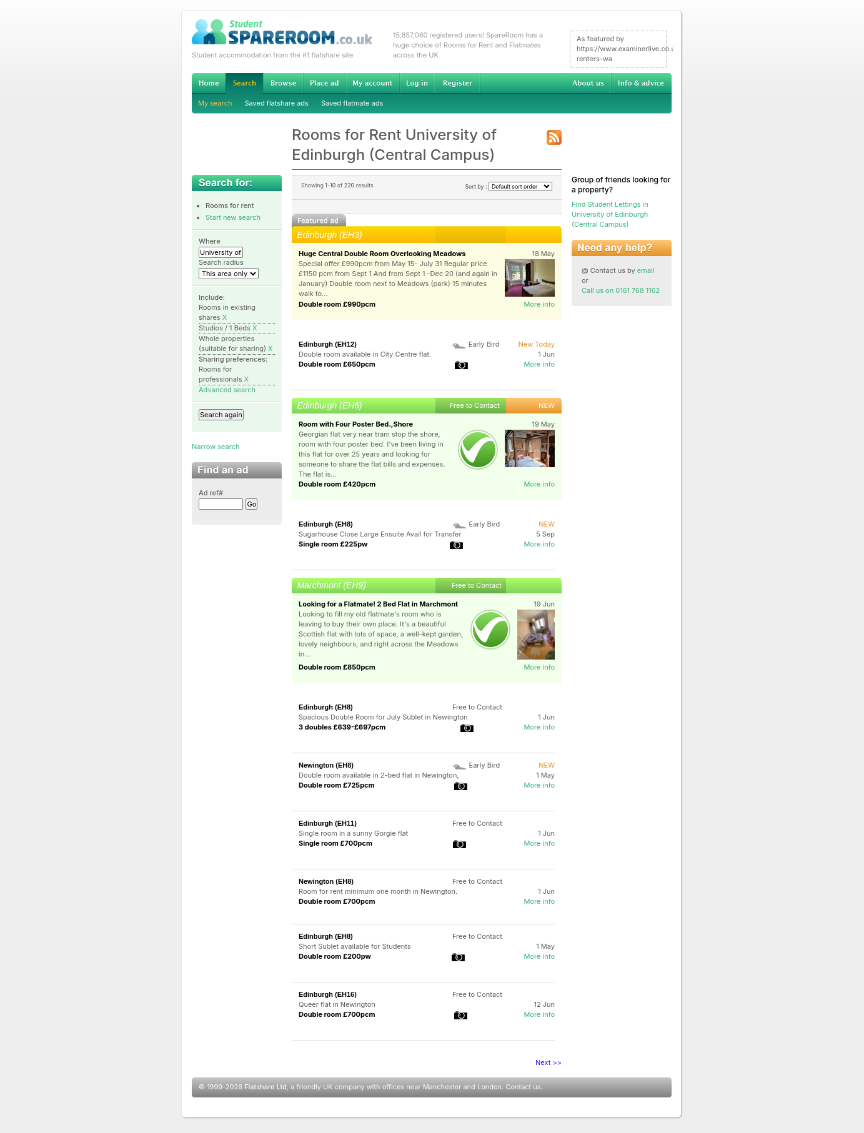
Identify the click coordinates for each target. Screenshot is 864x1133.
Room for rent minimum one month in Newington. (378, 891)
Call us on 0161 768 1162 (621, 290)
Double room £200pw (335, 956)
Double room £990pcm (337, 304)
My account (372, 83)
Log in (417, 83)
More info (539, 304)
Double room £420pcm (337, 484)
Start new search (233, 217)
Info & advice (641, 83)
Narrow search (215, 446)
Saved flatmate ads (352, 103)
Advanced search (227, 389)
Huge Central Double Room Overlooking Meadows (382, 253)
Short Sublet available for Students (355, 946)
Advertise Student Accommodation (324, 83)
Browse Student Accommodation (283, 83)
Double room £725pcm (337, 785)
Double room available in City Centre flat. (365, 354)
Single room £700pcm (335, 843)
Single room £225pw (333, 544)
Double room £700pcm (337, 901)
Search (244, 83)
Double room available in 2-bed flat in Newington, (379, 775)
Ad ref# (211, 492)
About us (588, 83)
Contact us (522, 1086)
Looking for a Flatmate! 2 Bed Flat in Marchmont (378, 604)
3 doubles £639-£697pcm (342, 727)
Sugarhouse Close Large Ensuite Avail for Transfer (380, 534)
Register (457, 83)
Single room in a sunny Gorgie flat (353, 833)
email (646, 270)
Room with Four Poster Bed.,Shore (356, 424)
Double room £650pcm (337, 364)
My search (215, 103)
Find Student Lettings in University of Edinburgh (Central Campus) (610, 214)
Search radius (221, 262)
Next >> (548, 1062)
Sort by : (508, 186)
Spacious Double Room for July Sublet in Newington (383, 717)
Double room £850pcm (337, 667)
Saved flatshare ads (277, 103)
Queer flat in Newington (337, 1004)
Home (209, 83)
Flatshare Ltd (265, 1086)
